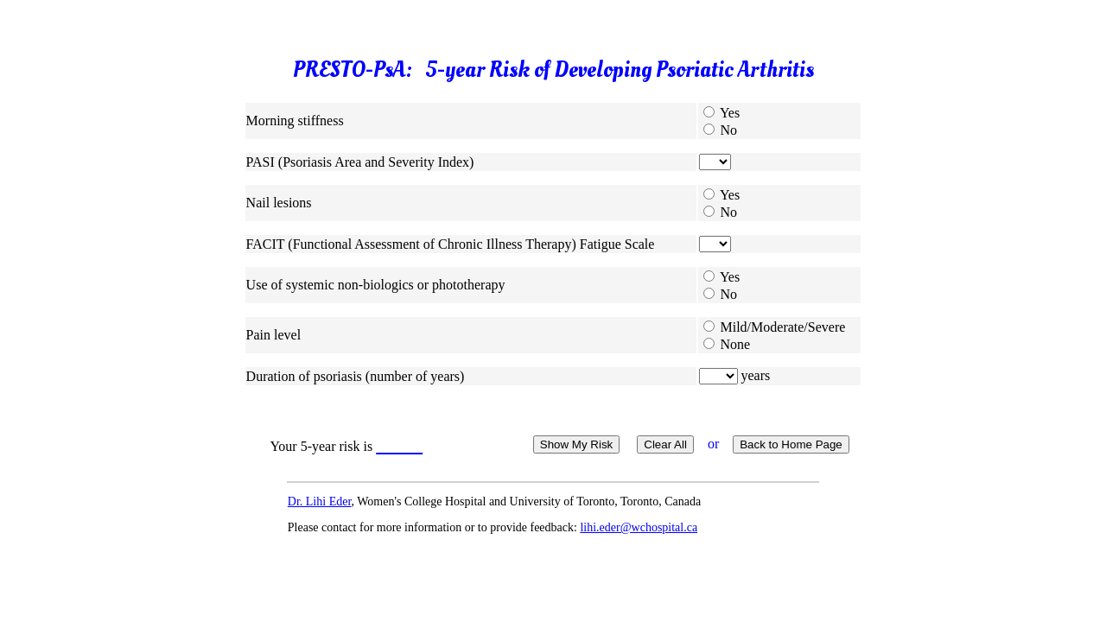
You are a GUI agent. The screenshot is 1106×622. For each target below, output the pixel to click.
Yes (730, 112)
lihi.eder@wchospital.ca (638, 527)
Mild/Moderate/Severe (783, 327)
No (729, 130)
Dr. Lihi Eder (320, 501)
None (736, 344)
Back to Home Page (791, 444)
